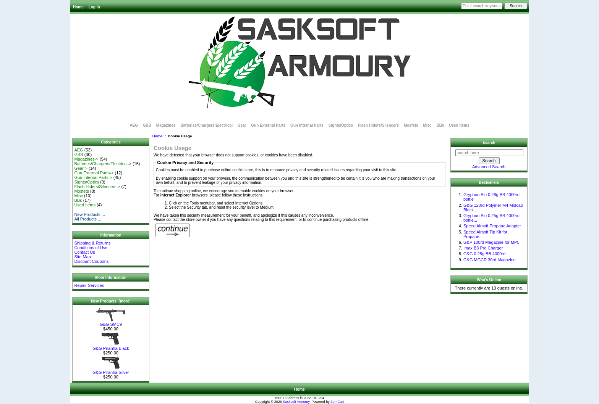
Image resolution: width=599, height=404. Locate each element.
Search (489, 142)
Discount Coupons (91, 261)
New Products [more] (110, 301)
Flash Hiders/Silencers (378, 125)
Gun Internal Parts (307, 125)
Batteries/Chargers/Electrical (206, 125)
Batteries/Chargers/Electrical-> (102, 163)
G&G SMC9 (111, 322)
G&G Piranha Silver (111, 370)
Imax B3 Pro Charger (483, 248)
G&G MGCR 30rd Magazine (489, 260)
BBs (440, 125)
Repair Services (89, 285)
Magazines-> (86, 159)
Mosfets (411, 125)
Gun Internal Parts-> (93, 177)
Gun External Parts (268, 125)
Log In (94, 7)
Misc (427, 125)
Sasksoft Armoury (296, 402)
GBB (147, 125)
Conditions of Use (90, 247)
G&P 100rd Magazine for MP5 (491, 242)
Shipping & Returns (92, 243)
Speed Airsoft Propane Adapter (492, 226)
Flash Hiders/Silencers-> (97, 186)
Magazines (166, 125)
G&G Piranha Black (111, 346)
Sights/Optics (341, 125)
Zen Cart (337, 402)
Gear (242, 125)
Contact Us (84, 252)
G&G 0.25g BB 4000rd (484, 253)
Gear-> (80, 168)
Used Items (459, 125)
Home (78, 7)
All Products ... (87, 219)
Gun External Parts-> (93, 173)
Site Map (82, 256)
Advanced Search (488, 166)
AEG (134, 125)
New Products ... (89, 214)
